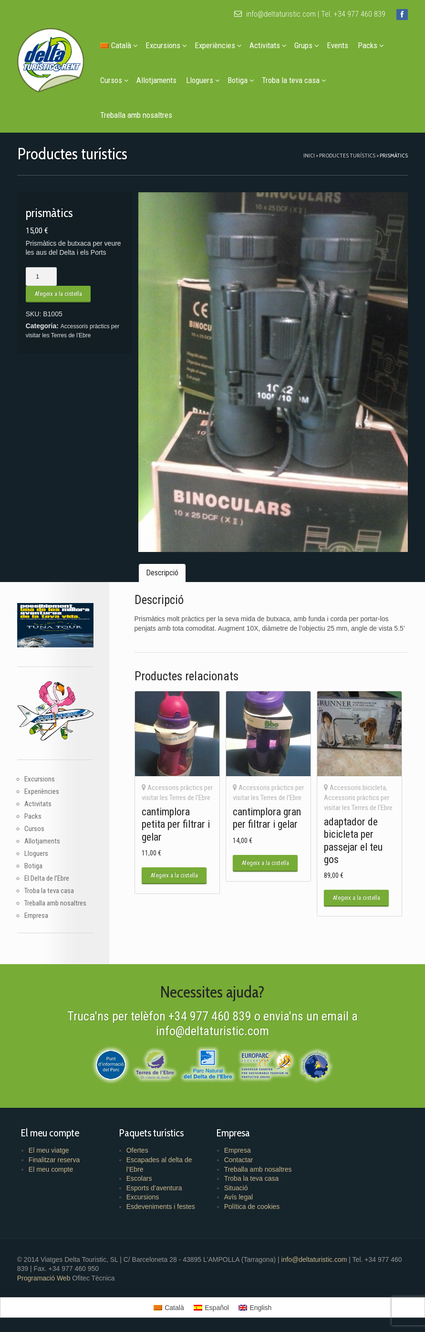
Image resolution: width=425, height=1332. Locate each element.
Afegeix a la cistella (58, 293)
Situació (236, 1188)
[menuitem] (118, 45)
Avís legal (238, 1197)
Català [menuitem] (174, 1307)
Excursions (166, 45)
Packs (371, 45)
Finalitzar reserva (54, 1160)
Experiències (218, 45)
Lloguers (203, 80)
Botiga (241, 80)
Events (337, 45)
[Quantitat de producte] (41, 276)
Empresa (36, 915)
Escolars (139, 1178)
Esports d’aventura (154, 1188)
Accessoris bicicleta (358, 787)
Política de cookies (252, 1206)
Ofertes (137, 1150)
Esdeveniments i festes (160, 1206)
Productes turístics (347, 155)
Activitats (268, 45)
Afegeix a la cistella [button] (174, 875)
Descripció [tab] (162, 572)
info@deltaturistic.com (275, 14)
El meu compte (51, 1169)
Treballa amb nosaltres (136, 115)
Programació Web (45, 1278)
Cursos (114, 80)
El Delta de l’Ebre (46, 878)
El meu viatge (49, 1150)
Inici (309, 155)
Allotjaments (156, 80)
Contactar (238, 1160)
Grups (306, 45)
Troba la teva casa (294, 80)
